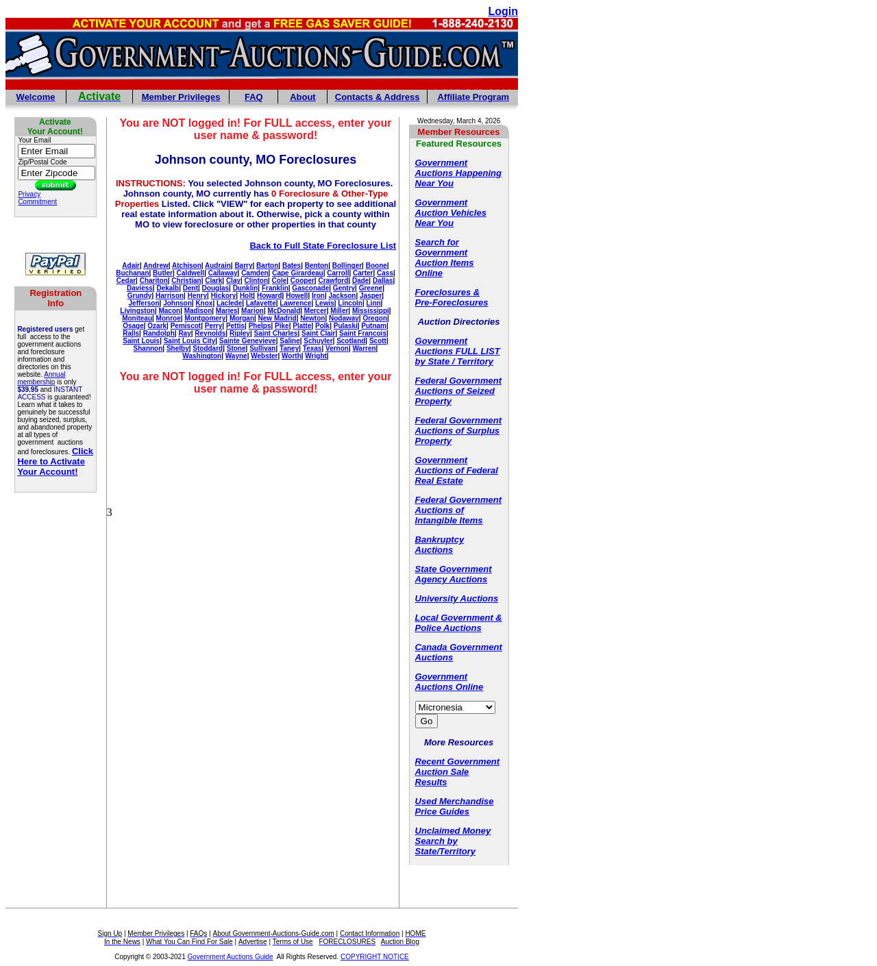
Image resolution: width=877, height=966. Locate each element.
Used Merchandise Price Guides (454, 806)
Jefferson (144, 303)
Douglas (215, 288)
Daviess (140, 288)
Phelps (260, 326)
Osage (133, 326)
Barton (267, 265)
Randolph (159, 333)
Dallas (383, 280)
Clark (213, 280)
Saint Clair (318, 333)
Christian (186, 280)
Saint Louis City (190, 341)
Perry (214, 326)
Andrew (156, 265)
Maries (227, 310)
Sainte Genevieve (247, 341)
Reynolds (210, 333)
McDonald (283, 310)
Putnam (373, 326)
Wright (315, 356)
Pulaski (346, 326)
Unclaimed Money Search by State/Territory (453, 841)
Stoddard (208, 348)
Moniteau (137, 318)
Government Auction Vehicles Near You (450, 212)
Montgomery (204, 318)
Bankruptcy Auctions (440, 544)
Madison (198, 310)
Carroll (338, 273)
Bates (291, 265)
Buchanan (132, 273)
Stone (236, 348)
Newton (312, 318)
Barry (243, 265)
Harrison (170, 295)
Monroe (168, 318)
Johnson (177, 303)
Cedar (126, 280)
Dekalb (167, 288)
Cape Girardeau (297, 273)
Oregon (374, 318)
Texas (312, 348)
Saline (289, 341)
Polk (322, 326)
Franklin (275, 288)
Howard (269, 295)
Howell (297, 295)
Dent (190, 288)
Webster (264, 356)
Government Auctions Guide (230, 957)
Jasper (371, 295)
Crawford (333, 280)
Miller (339, 310)
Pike (282, 326)
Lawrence (295, 303)
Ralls (131, 333)
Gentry (344, 288)
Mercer (315, 310)
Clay (233, 280)
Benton (316, 265)
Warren (364, 348)
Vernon (337, 348)
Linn (374, 303)
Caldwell (191, 273)
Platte (302, 326)
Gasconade (310, 288)
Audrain (218, 265)
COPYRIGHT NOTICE (375, 957)
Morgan (242, 318)
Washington (201, 356)
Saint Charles (276, 333)
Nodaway (344, 318)
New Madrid (277, 318)
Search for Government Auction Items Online (444, 257)
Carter (363, 273)
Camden (254, 273)
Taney (289, 348)
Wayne (236, 356)
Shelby (177, 348)
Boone (376, 265)
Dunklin (245, 288)
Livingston (137, 310)
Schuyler (318, 341)
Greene (370, 288)
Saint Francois (362, 333)
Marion (252, 310)
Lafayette (261, 303)
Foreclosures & (447, 292)
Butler (163, 273)
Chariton (154, 280)
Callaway (223, 273)
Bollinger (347, 265)
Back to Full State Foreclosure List (322, 245)
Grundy (139, 295)
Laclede (229, 303)
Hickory (223, 295)
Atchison (186, 265)
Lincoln (350, 303)
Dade (360, 280)
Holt (246, 295)
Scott (377, 341)
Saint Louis (141, 341)
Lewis (324, 303)
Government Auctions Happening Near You (458, 173)
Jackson (342, 295)
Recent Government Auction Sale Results (457, 771)
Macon (169, 310)
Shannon (148, 348)
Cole (279, 280)
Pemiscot (186, 326)
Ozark (156, 326)
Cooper (302, 280)
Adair (131, 265)
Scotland (350, 341)
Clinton (256, 280)
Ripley (240, 333)
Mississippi (370, 310)
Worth (291, 356)
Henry (197, 295)
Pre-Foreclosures (452, 302)
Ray (184, 333)
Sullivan (262, 348)
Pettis (235, 326)
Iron (318, 295)
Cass (385, 273)
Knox (203, 303)
